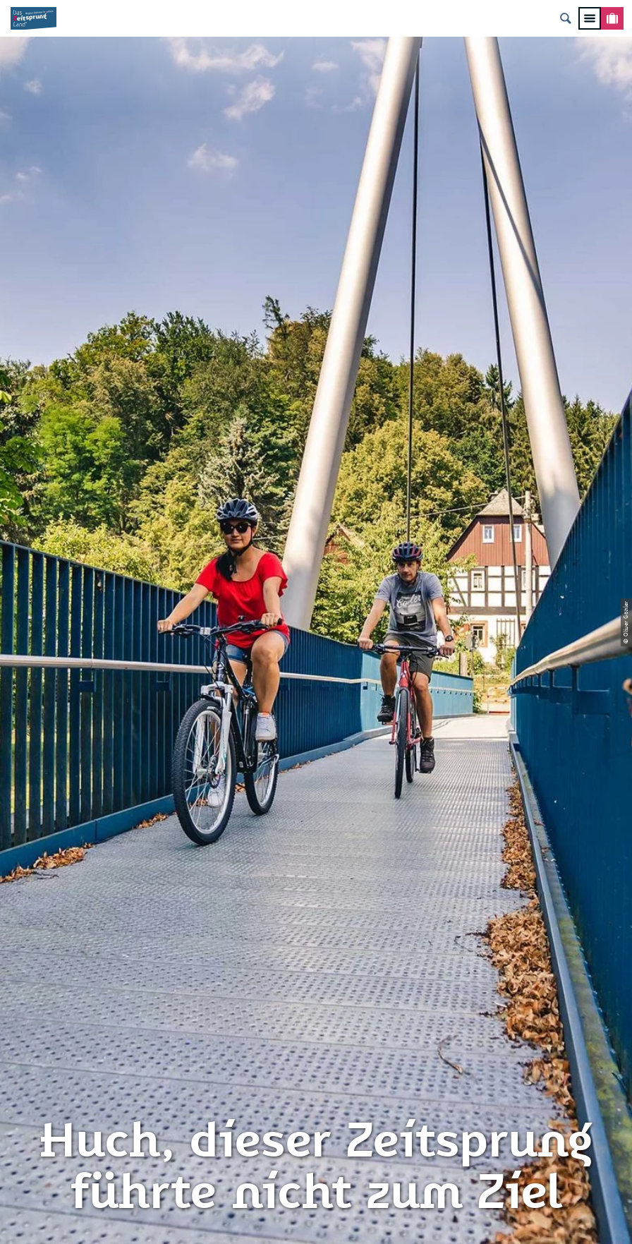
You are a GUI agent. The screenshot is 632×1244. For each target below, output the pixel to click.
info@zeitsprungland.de (113, 1006)
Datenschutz (316, 958)
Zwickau (30, 529)
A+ (336, 1218)
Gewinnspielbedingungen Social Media (316, 1039)
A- (296, 1218)
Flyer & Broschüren (316, 1006)
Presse (316, 982)
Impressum (316, 933)
